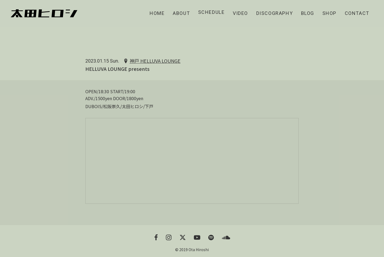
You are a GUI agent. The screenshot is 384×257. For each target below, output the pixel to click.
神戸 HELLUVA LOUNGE (155, 61)
